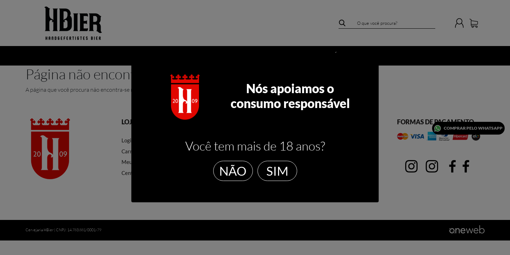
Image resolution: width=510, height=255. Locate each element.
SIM (277, 170)
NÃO (232, 170)
